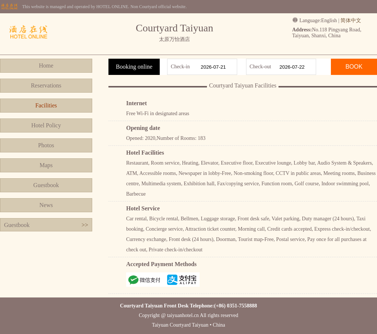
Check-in (180, 66)
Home (46, 65)
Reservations (46, 85)
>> (85, 225)
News (46, 205)
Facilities (46, 105)
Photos (46, 145)
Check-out (260, 66)
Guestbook (46, 185)
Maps (46, 165)
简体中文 (350, 20)
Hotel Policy (46, 125)
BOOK (353, 66)
